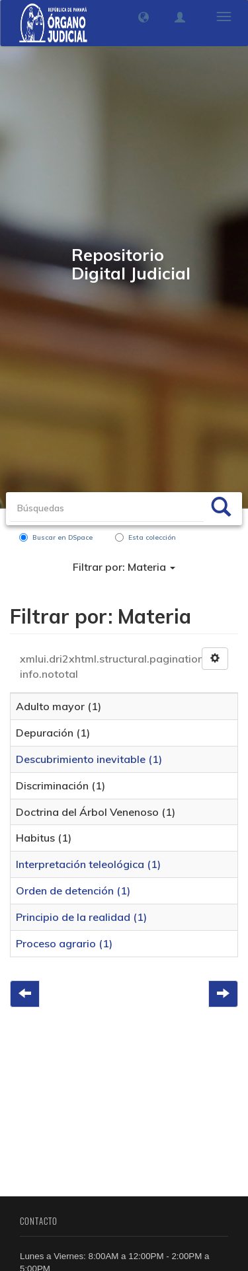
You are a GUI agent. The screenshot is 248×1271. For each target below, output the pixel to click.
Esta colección (145, 537)
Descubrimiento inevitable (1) (89, 759)
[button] (143, 17)
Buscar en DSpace (56, 537)
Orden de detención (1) (73, 890)
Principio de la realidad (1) (81, 917)
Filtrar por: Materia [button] (124, 566)
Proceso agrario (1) (64, 943)
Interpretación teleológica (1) (88, 864)
